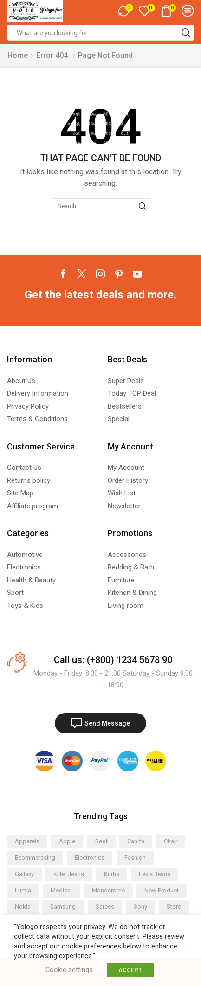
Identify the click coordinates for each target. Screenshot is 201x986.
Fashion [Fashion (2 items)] (135, 857)
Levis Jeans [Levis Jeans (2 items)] (154, 874)
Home (17, 55)
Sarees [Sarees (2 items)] (105, 906)
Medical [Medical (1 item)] (61, 890)
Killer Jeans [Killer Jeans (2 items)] (68, 874)
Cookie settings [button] (69, 970)
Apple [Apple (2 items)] (67, 841)
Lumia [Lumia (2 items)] (23, 890)
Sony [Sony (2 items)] (140, 906)
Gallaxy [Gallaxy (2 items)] (24, 874)
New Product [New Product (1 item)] (161, 890)
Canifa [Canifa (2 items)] (135, 841)
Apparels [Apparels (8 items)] (27, 841)
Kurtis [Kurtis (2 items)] (111, 874)
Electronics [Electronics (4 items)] (89, 857)
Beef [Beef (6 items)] (101, 841)
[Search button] (186, 32)
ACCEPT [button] (130, 970)
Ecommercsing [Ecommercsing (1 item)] (35, 857)
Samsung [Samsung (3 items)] (63, 906)
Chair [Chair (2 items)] (170, 841)
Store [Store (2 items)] (174, 906)
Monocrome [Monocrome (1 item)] (108, 890)
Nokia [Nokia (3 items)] (23, 906)
